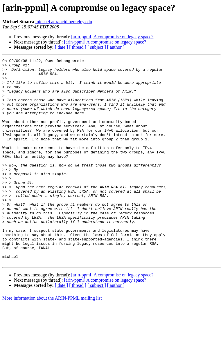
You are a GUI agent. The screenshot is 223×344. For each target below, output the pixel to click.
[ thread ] (77, 47)
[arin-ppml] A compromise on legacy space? (112, 36)
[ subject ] (96, 47)
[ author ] (116, 47)
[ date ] (61, 47)
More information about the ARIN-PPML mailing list (52, 338)
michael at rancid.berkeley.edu (63, 21)
